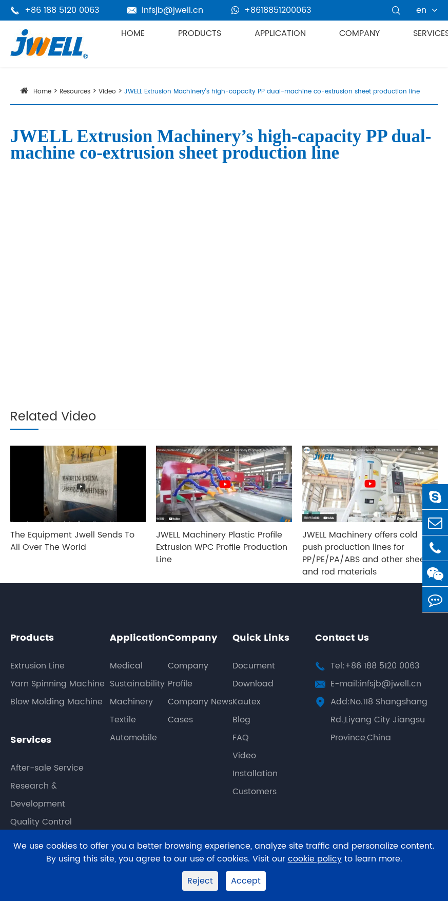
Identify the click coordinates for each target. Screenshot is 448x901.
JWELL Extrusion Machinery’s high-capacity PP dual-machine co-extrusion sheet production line (272, 92)
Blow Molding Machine (56, 701)
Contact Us (342, 637)
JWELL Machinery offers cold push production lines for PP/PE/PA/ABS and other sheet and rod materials (365, 553)
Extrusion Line (37, 666)
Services (30, 740)
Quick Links (260, 637)
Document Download (253, 675)
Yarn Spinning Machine (57, 684)
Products (199, 33)
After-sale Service (47, 768)
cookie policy (315, 859)
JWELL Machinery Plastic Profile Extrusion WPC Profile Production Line (221, 547)
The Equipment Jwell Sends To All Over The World (72, 541)
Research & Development (37, 795)
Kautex (246, 701)
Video (107, 92)
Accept (246, 881)
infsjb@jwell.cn (165, 10)
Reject (200, 881)
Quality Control (41, 822)
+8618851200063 (271, 10)
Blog (241, 719)
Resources (75, 92)
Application (280, 33)
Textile (123, 719)
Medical (126, 666)
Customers (254, 791)
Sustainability (137, 684)
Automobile (133, 737)
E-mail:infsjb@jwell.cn (375, 684)
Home (133, 33)
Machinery (131, 701)
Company (359, 33)
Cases (180, 719)
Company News (200, 701)
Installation (255, 773)
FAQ (240, 737)
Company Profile (188, 675)
